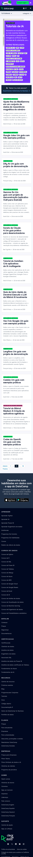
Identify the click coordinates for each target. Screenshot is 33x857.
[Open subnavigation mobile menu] (6, 13)
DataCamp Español (8, 808)
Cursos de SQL (6, 562)
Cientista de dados (7, 646)
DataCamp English (7, 805)
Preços (3, 626)
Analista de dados (7, 650)
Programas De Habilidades (10, 538)
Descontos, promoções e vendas (12, 739)
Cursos (3, 541)
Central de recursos (8, 681)
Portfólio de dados (7, 714)
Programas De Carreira (9, 534)
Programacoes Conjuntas (9, 692)
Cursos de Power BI (7, 565)
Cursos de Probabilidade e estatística (13, 613)
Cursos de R (5, 558)
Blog (2, 689)
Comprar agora (22, 2)
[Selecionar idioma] (25, 8)
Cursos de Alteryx (7, 573)
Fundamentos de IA (7, 672)
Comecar (4, 622)
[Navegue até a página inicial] (7, 8)
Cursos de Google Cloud (9, 584)
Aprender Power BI (7, 523)
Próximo (5, 469)
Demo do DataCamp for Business (12, 711)
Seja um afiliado (6, 829)
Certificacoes (5, 643)
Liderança (4, 797)
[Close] (30, 3)
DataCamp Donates (8, 746)
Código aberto (6, 703)
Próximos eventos (7, 685)
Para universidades (7, 735)
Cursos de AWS (6, 580)
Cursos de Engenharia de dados (12, 609)
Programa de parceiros (9, 770)
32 (23, 466)
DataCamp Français (8, 816)
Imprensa (4, 794)
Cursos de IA (5, 595)
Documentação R (7, 707)
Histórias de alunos (7, 782)
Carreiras (4, 786)
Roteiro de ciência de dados (10, 545)
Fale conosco (5, 801)
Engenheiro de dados (8, 654)
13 (16, 466)
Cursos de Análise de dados (10, 598)
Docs (3, 700)
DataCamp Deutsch (8, 812)
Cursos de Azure (6, 576)
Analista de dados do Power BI (11, 661)
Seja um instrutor (7, 790)
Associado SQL (6, 657)
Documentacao (6, 633)
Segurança (5, 630)
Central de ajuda (7, 825)
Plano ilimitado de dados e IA (11, 762)
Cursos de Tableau (7, 569)
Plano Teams (5, 758)
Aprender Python (7, 516)
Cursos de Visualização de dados (12, 602)
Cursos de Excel (6, 591)
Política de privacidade (8, 849)
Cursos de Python (7, 554)
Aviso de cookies (22, 849)
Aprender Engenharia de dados (11, 526)
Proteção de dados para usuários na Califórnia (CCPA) (15, 853)
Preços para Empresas (9, 755)
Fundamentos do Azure (9, 668)
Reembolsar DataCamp (9, 742)
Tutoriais (4, 696)
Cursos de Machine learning (10, 606)
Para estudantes (6, 727)
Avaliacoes (5, 530)
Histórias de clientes (8, 766)
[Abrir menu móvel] (30, 8)
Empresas (4, 731)
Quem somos (5, 779)
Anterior (5, 466)
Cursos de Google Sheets (9, 587)
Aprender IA (5, 519)
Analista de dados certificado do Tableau (15, 665)
